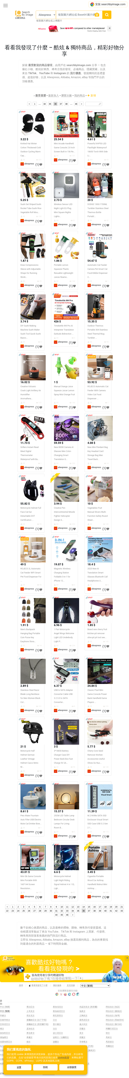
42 (116, 911)
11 (67, 907)
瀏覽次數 (66, 95)
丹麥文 (3, 1015)
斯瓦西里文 (58, 1015)
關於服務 (57, 985)
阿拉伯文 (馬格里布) (115, 1020)
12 (73, 907)
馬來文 (109, 1037)
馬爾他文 (110, 1046)
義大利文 (83, 1024)
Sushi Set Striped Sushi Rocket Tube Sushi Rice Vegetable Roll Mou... (30, 208)
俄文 (2, 1029)
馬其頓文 (110, 1042)
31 (56, 911)
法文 (55, 1029)
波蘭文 (56, 1042)
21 (122, 907)
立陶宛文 (83, 1015)
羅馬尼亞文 (84, 1020)
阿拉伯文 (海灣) (113, 1015)
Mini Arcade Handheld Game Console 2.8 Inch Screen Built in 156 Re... (64, 147)
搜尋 (21, 985)
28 (40, 911)
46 (76, 104)
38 (66, 104)
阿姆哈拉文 (84, 1063)
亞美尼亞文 (5, 1024)
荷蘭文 (82, 1037)
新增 (91, 95)
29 (45, 911)
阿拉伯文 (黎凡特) (114, 1024)
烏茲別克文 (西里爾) (88, 1007)
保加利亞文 (5, 1033)
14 (83, 907)
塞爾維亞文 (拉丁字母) (37, 1020)
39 (100, 911)
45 (62, 915)
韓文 (108, 1033)
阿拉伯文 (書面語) (114, 1011)
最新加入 (53, 95)
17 (100, 907)
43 (122, 911)
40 (105, 911)
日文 (55, 1020)
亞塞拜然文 (5, 1020)
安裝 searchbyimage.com (107, 4)
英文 (81, 1033)
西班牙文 (83, 1055)
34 (44, 104)
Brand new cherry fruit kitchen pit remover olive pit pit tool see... (97, 633)
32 (62, 911)
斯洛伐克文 (58, 1007)
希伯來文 (31, 1033)
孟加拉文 (31, 1029)
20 (116, 907)
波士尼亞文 (58, 1033)
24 (18, 911)
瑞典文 (82, 1011)
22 (7, 911)
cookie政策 (63, 1057)
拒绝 (45, 1067)
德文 (29, 1042)
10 (62, 907)
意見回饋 (71, 985)
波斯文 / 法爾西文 (61, 1037)
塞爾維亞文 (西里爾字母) (38, 1024)
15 (89, 907)
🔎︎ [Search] (100, 104)
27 (34, 911)
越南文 (82, 1059)
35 (50, 104)
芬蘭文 (82, 1029)
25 (24, 911)
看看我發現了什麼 (38, 985)
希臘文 (30, 1037)
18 (105, 907)
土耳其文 (31, 1011)
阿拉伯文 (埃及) (113, 1007)
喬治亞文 (31, 1007)
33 (67, 911)
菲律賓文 (83, 1042)
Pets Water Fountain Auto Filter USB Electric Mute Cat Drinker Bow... (30, 819)
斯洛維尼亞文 (59, 1011)
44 (56, 915)
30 (51, 911)
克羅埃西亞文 (6, 1042)
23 (13, 911)
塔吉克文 (31, 1015)
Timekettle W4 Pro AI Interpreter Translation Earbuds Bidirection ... (64, 330)
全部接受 (71, 1067)
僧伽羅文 (4, 1037)
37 (61, 104)
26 (29, 911)
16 (94, 907)
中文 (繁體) (5, 1011)
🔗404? (22, 112)
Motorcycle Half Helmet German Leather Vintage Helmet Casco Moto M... (29, 759)
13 (78, 907)
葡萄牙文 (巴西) (86, 1046)
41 (111, 911)
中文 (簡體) (5, 1007)
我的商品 (79, 95)
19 (111, 907)
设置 (19, 1067)
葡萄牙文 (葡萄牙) (87, 1050)
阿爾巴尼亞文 (112, 1029)
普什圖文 (57, 1024)
